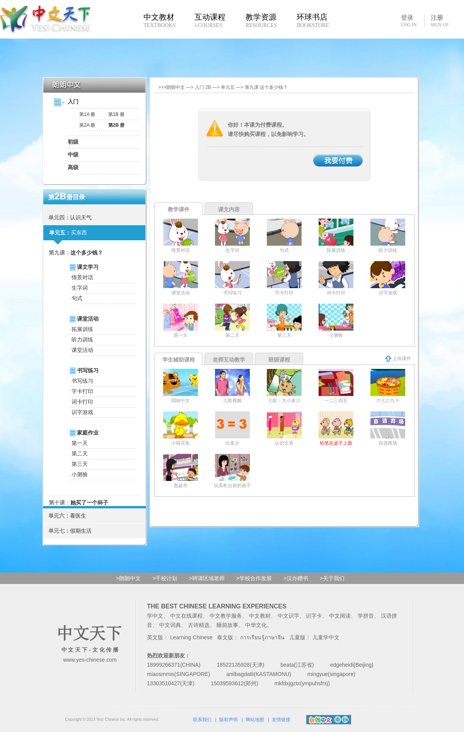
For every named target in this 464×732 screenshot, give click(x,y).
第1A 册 (87, 114)
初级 (73, 142)
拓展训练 (82, 329)
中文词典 (170, 625)
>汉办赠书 (295, 578)
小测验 (80, 474)
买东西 (79, 232)
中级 (73, 154)
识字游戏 (82, 412)
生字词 (80, 288)
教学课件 (178, 209)
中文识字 (288, 616)
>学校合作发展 (254, 578)
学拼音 (366, 616)
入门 (73, 102)
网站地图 (255, 719)
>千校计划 (164, 578)
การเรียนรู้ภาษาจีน (262, 637)
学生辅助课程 (178, 360)
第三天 (80, 464)
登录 (408, 20)
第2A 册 (87, 125)
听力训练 (82, 339)
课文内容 (229, 209)
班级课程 (279, 360)
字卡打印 (82, 391)
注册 (440, 20)
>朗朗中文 (128, 578)
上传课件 (398, 358)
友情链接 (281, 719)
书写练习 (82, 381)
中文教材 (260, 616)
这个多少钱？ (86, 253)
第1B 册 (116, 114)
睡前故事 (227, 625)
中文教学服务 (226, 616)
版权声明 (228, 719)
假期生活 (81, 531)
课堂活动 (82, 350)
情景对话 (82, 277)
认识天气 (81, 217)
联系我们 (202, 719)
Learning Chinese (191, 637)
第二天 (80, 453)
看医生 (78, 516)
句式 (77, 298)
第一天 (80, 443)
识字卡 (314, 616)
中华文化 (256, 625)
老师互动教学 (229, 360)
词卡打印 (82, 402)
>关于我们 (332, 578)
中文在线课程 (186, 616)
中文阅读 (340, 616)
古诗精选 (199, 625)
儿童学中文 (325, 637)
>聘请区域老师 (206, 578)
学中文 (155, 616)
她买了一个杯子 (89, 502)
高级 (73, 167)
